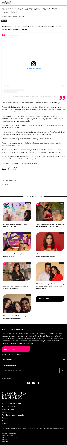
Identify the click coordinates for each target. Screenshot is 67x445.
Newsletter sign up (9, 409)
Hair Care (4, 20)
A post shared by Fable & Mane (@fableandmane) (24, 96)
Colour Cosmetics (26, 233)
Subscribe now (43, 299)
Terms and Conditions (10, 421)
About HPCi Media (8, 406)
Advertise (5, 418)
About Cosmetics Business (12, 403)
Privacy (4, 424)
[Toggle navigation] (64, 2)
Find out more (7, 359)
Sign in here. (17, 354)
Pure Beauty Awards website (13, 415)
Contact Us (6, 412)
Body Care (28, 203)
